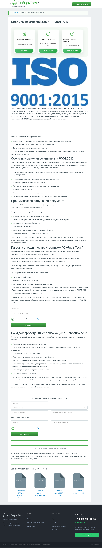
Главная (15, 12)
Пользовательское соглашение (11, 525)
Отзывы (54, 519)
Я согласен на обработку (28, 320)
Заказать (24, 52)
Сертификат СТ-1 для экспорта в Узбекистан (21, 494)
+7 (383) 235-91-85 (85, 519)
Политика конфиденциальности (11, 523)
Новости (30, 519)
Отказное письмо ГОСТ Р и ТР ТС (59, 493)
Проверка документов (59, 526)
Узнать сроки (48, 52)
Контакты (55, 530)
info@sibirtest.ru (80, 522)
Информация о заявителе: (20, 417)
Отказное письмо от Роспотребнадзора (40, 493)
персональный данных (36, 320)
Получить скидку (72, 52)
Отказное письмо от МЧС (78, 492)
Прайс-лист (31, 526)
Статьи (54, 522)
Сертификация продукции (35, 522)
